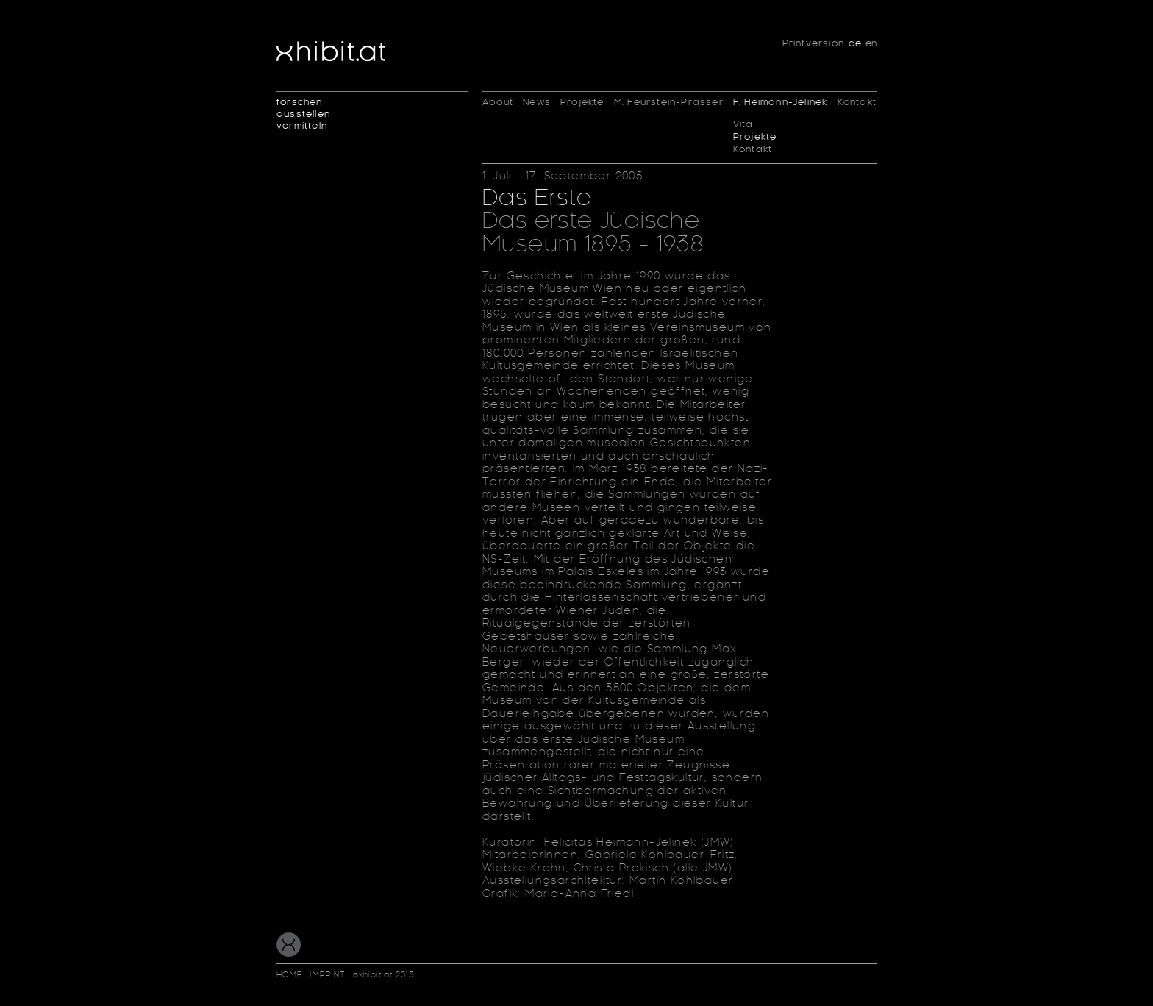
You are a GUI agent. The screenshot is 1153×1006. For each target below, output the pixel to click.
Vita (743, 125)
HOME (290, 975)
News (537, 102)
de (855, 43)
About (497, 102)
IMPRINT (327, 975)
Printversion (813, 43)
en (871, 43)
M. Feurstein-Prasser (669, 102)
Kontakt (752, 150)
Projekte (582, 102)
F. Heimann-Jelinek (780, 102)
